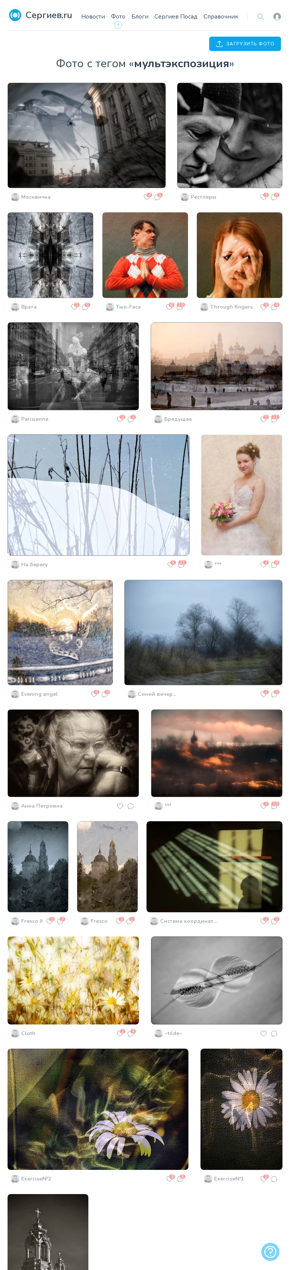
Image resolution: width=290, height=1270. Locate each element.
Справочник (221, 16)
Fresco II (32, 921)
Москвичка (36, 197)
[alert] (270, 1252)
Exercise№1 (229, 1178)
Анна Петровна (42, 806)
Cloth (28, 1033)
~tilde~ (173, 1033)
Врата (29, 307)
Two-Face (128, 307)
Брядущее (178, 419)
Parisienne (34, 419)
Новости (93, 16)
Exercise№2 (36, 1178)
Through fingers (231, 307)
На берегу (34, 564)
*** (217, 564)
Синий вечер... (157, 694)
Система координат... (188, 921)
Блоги (139, 16)
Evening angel (39, 694)
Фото (118, 16)
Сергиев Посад (175, 16)
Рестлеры (203, 197)
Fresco (99, 921)
